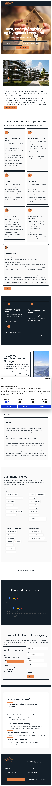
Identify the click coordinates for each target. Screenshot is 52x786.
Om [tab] (43, 382)
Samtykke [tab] (9, 382)
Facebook (31, 570)
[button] (10, 47)
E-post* (28, 658)
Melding (29, 664)
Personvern (43, 779)
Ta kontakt (7, 282)
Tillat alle (43, 406)
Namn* (28, 648)
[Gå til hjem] (8, 4)
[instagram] (7, 662)
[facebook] (6, 660)
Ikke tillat (9, 406)
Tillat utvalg (26, 406)
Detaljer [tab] (26, 382)
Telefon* (29, 652)
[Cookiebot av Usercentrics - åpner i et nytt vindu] (45, 378)
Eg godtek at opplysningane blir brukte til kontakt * (37, 671)
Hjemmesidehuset (35, 779)
